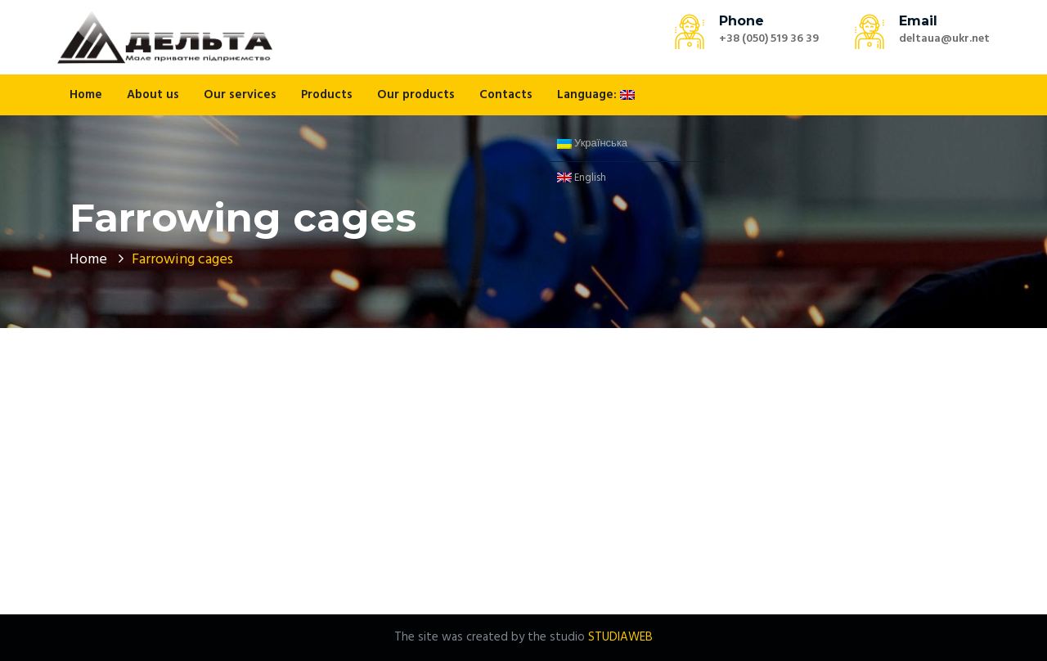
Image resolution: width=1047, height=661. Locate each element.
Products (327, 95)
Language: (596, 95)
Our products (416, 95)
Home (86, 95)
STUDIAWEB (620, 637)
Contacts (505, 95)
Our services (240, 95)
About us (153, 95)
